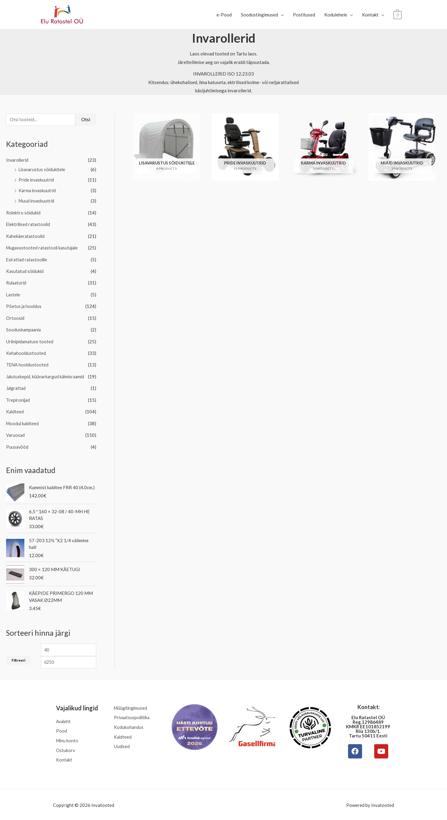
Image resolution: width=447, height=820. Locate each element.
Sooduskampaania (24, 327)
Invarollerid (18, 160)
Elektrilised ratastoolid (29, 223)
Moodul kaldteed (23, 419)
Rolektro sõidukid (24, 212)
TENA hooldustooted (27, 361)
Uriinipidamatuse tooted (30, 338)
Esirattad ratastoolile (28, 258)
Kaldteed (15, 407)
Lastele (13, 292)
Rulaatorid (17, 281)
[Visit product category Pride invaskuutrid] (245, 147)
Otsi (85, 119)
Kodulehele (335, 14)
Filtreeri (18, 656)
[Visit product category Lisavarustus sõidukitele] (166, 147)
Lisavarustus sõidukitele (43, 169)
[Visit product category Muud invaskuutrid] (402, 147)
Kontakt (370, 14)
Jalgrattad (16, 384)
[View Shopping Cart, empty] (397, 14)
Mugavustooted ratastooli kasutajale (44, 246)
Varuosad (15, 430)
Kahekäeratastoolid (26, 235)
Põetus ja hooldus (24, 304)
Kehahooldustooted (26, 350)
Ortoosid (15, 315)
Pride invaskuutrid (37, 180)
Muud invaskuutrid (37, 200)
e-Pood (224, 14)
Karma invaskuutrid (38, 190)
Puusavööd (17, 442)
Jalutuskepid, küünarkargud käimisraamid (47, 373)
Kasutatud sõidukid (25, 269)
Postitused (304, 14)
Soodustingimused (259, 14)
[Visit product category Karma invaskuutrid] (323, 147)
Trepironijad (18, 396)
